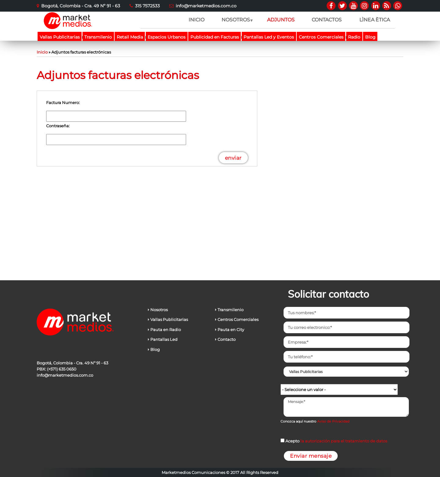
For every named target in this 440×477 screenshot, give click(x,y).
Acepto (336, 440)
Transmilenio (98, 37)
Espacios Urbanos (166, 37)
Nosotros (159, 309)
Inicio (42, 52)
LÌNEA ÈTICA (374, 20)
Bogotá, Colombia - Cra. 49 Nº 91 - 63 (80, 6)
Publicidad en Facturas (214, 37)
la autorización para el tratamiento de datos (343, 440)
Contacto (227, 339)
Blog (370, 37)
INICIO (196, 20)
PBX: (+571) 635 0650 (56, 369)
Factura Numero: (63, 102)
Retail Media (130, 37)
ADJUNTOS (281, 20)
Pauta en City (231, 329)
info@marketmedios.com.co (206, 6)
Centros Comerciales (321, 37)
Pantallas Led (164, 339)
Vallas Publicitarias (60, 37)
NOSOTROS (235, 22)
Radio (354, 37)
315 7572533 (147, 6)
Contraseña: (58, 125)
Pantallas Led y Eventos (269, 37)
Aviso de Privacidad (333, 421)
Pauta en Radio (165, 329)
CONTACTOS (327, 20)
